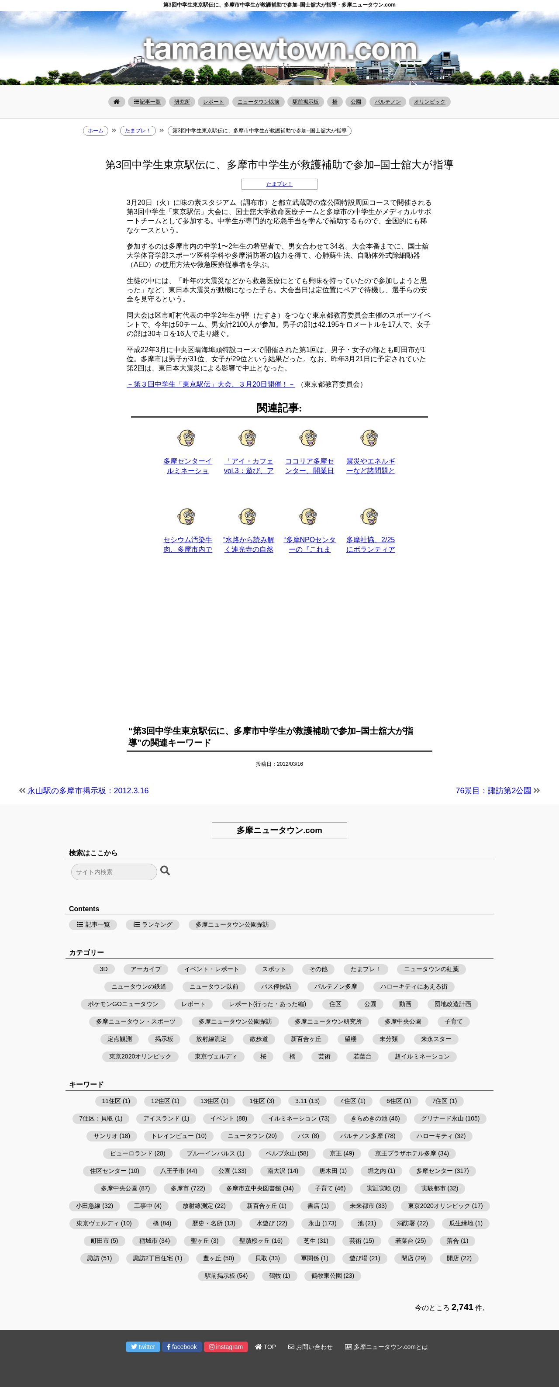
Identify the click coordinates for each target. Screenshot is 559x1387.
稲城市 (148, 1240)
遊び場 (358, 1258)
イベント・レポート (211, 968)
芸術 (324, 1056)
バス (304, 1135)
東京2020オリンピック (140, 1056)
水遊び (265, 1223)
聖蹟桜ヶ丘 (254, 1240)
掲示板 (164, 1038)
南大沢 (276, 1170)
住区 (335, 1003)
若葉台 (362, 1056)
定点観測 (119, 1038)
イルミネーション (292, 1118)
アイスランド (161, 1118)
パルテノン (388, 102)
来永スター (436, 1038)
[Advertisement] (279, 645)
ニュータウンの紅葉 (431, 968)
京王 (336, 1153)
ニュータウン (246, 1135)
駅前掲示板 (306, 102)
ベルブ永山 (281, 1153)
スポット (274, 968)
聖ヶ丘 (200, 1240)
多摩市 (180, 1188)
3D (104, 968)
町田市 (100, 1240)
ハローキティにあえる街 (414, 986)
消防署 (406, 1223)
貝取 (261, 1258)
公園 (356, 102)
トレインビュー (172, 1135)
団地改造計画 (453, 1003)
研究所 (182, 102)
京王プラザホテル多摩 (405, 1153)
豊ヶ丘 (212, 1258)
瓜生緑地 (461, 1223)
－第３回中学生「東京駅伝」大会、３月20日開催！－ (211, 384)
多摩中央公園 (403, 1021)
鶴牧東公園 (326, 1275)
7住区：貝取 (96, 1118)
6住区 (394, 1100)
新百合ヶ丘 (306, 1038)
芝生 (310, 1240)
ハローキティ (435, 1135)
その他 (318, 968)
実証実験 (379, 1188)
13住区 (210, 1100)
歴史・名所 (207, 1223)
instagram (226, 1346)
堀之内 (377, 1170)
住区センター (108, 1170)
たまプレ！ (279, 184)
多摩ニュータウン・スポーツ (136, 1021)
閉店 (407, 1258)
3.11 (301, 1100)
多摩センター (434, 1170)
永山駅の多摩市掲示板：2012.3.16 (88, 790)
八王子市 (172, 1170)
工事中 (143, 1205)
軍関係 (310, 1258)
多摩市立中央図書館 (253, 1188)
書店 (313, 1205)
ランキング (153, 924)
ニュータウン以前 (259, 102)
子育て (454, 1021)
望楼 (351, 1038)
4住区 (348, 1100)
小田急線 (88, 1205)
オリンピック (429, 102)
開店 (453, 1258)
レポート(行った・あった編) (267, 1003)
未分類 (389, 1038)
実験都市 (433, 1188)
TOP (265, 1346)
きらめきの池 (369, 1118)
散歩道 (259, 1038)
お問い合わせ (310, 1346)
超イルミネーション (422, 1056)
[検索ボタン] (166, 871)
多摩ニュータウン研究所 (328, 1021)
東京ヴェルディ (216, 1056)
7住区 (440, 1100)
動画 (405, 1003)
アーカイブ (146, 968)
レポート (213, 102)
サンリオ (105, 1135)
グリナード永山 (442, 1118)
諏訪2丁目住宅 (153, 1258)
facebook (182, 1346)
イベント (222, 1118)
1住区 (257, 1100)
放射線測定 (211, 1038)
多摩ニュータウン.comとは (386, 1346)
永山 (314, 1223)
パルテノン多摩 (335, 986)
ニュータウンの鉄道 (138, 986)
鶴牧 (275, 1275)
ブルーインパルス (210, 1153)
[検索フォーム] (114, 872)
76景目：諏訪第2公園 (493, 790)
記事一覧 (147, 102)
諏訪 (93, 1258)
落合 (453, 1240)
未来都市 (362, 1205)
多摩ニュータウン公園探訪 (232, 924)
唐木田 (328, 1170)
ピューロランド (131, 1153)
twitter (143, 1346)
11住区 (111, 1100)
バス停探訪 (276, 986)
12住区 (160, 1100)
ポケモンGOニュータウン (123, 1003)
